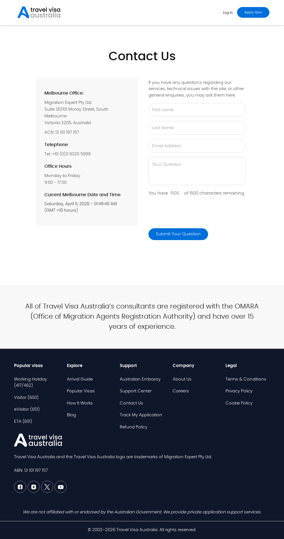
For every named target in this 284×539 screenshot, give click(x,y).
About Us (182, 379)
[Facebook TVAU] (21, 491)
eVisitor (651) (27, 409)
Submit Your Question (178, 234)
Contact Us (131, 403)
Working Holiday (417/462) (30, 382)
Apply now (253, 12)
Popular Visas (81, 391)
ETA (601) (23, 421)
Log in (228, 12)
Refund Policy (133, 427)
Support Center (136, 391)
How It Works (80, 403)
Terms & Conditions (246, 379)
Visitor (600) (26, 397)
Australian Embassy (140, 379)
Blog (71, 415)
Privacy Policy (239, 391)
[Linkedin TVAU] (34, 491)
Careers (181, 391)
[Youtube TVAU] (61, 491)
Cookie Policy (239, 403)
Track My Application (141, 415)
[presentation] (191, 213)
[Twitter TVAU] (48, 491)
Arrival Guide (80, 379)
